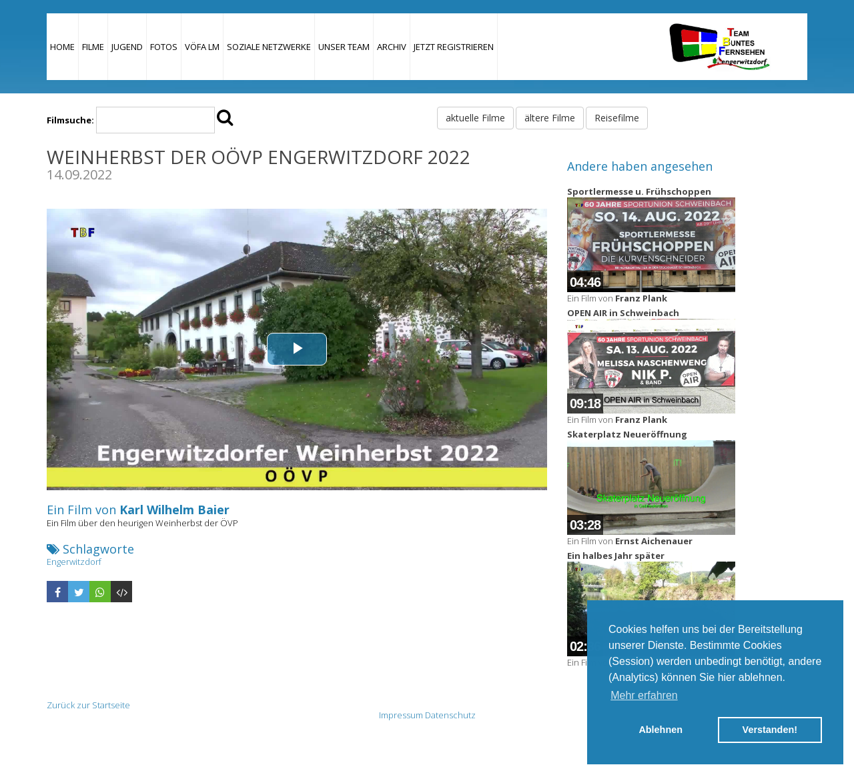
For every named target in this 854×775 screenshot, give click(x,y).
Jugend (127, 47)
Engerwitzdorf (74, 562)
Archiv (391, 47)
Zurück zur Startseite (88, 705)
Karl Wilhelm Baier (174, 510)
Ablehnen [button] (660, 729)
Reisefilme (616, 117)
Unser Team (344, 47)
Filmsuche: (70, 120)
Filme (93, 47)
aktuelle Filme (475, 117)
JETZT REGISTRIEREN (454, 47)
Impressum (401, 715)
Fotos (163, 47)
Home (62, 47)
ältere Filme (549, 117)
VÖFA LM (202, 47)
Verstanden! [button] (770, 729)
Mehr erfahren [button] (644, 695)
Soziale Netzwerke (269, 47)
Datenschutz (450, 715)
